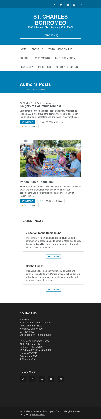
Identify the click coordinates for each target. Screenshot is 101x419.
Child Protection (67, 67)
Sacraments (42, 58)
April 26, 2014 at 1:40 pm (52, 201)
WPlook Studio (38, 414)
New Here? (26, 67)
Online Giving (50, 35)
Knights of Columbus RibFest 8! (42, 106)
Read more (27, 122)
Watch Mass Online (60, 49)
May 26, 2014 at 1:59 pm (52, 122)
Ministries (44, 67)
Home (23, 49)
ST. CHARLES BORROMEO (50, 20)
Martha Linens (34, 266)
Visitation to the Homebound (43, 233)
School (24, 58)
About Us (37, 49)
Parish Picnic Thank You (37, 181)
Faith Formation (65, 58)
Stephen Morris (30, 126)
